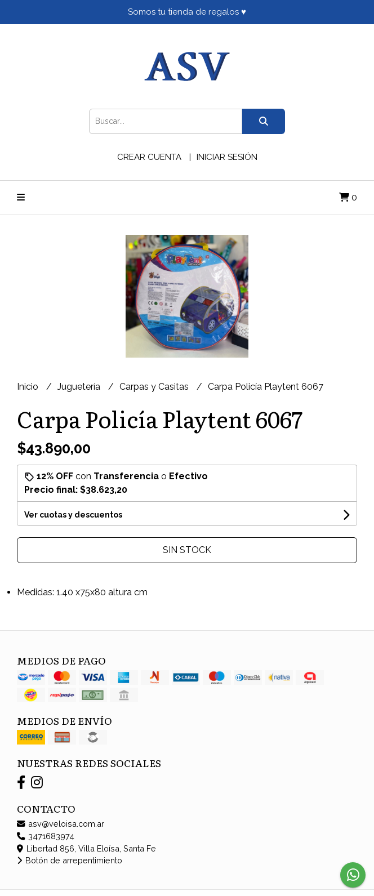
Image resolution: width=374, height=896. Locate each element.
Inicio (29, 386)
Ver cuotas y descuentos (73, 514)
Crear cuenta (149, 157)
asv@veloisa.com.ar (60, 823)
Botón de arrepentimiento (69, 860)
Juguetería (80, 386)
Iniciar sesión (227, 157)
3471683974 (45, 836)
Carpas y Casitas (155, 386)
